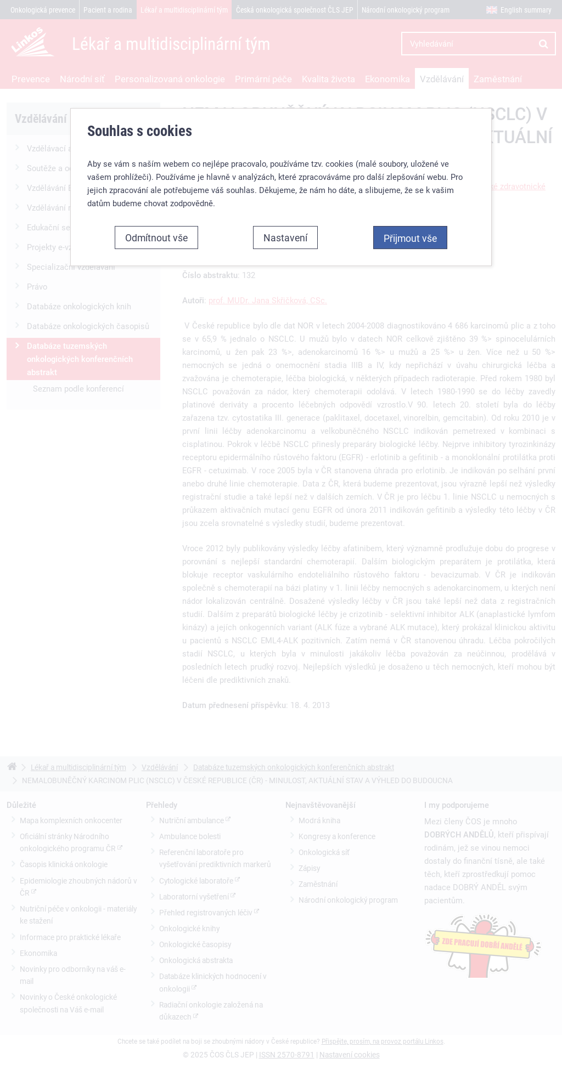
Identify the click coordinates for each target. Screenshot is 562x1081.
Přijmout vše (410, 238)
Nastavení (285, 237)
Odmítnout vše (156, 237)
